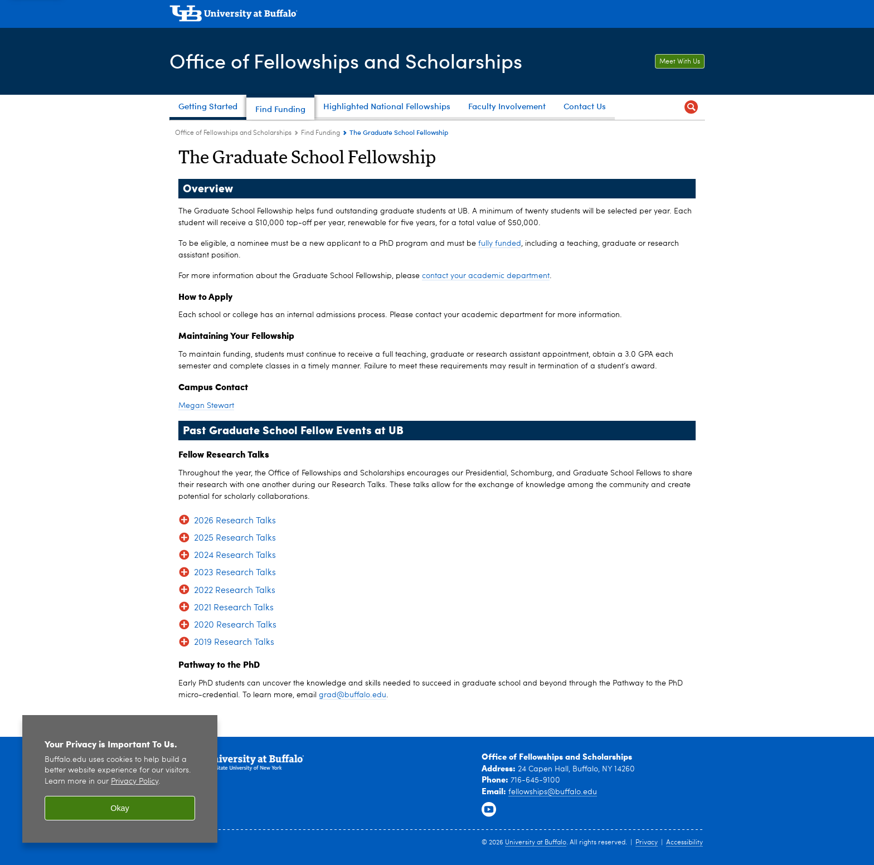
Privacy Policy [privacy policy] (134, 781)
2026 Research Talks (235, 521)
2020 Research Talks (235, 625)
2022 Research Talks (234, 590)
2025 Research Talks (235, 538)
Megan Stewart (206, 406)
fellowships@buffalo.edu (552, 792)
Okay (119, 808)
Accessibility (684, 842)
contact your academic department (486, 276)
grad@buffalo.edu (352, 695)
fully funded (499, 243)
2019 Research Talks (234, 642)
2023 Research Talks (235, 572)
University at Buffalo (535, 842)
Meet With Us (679, 62)
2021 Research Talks (234, 608)
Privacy (646, 842)
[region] (119, 779)
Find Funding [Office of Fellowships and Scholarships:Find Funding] (320, 133)
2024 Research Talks (235, 555)
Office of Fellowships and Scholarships (345, 60)
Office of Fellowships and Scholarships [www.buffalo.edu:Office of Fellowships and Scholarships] (233, 133)
